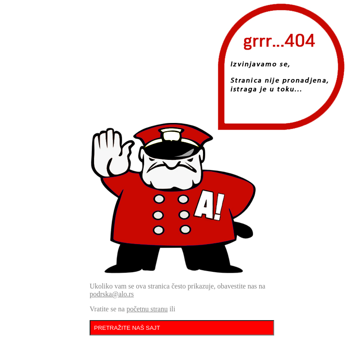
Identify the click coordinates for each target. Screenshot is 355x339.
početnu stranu (147, 309)
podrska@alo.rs (112, 294)
